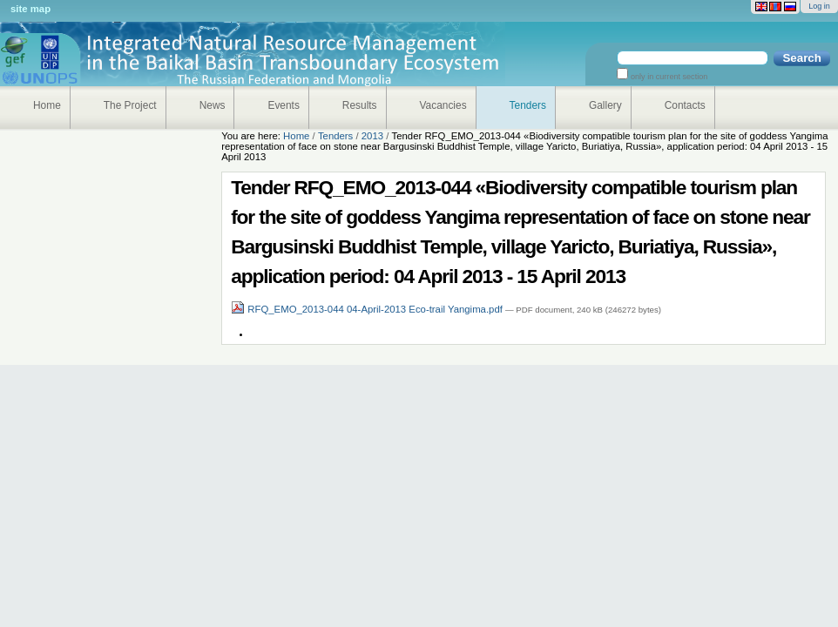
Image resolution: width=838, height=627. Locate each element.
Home (47, 105)
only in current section (667, 76)
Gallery (605, 105)
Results (359, 105)
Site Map (30, 8)
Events (283, 105)
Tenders (528, 105)
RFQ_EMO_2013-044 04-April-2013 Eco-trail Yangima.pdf (368, 309)
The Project (130, 105)
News (212, 105)
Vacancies (443, 105)
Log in (819, 6)
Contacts (685, 105)
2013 (372, 136)
